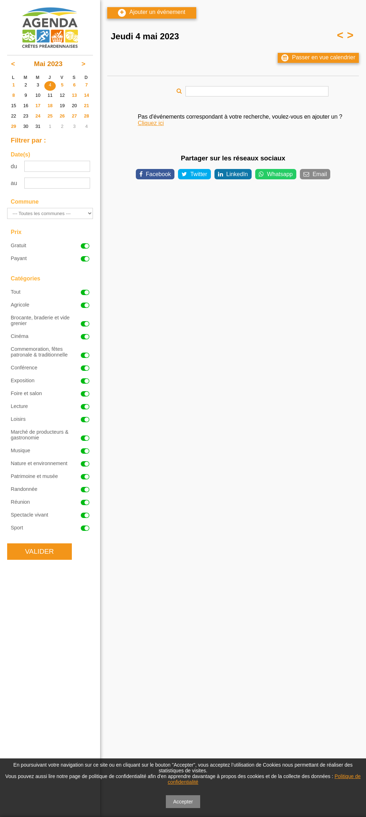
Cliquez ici (151, 123)
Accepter (183, 801)
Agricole (50, 305)
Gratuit (50, 245)
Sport (50, 527)
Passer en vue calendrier (318, 57)
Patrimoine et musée (50, 476)
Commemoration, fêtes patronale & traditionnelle (50, 352)
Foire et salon (50, 393)
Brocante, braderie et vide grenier (50, 320)
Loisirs (50, 419)
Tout (50, 292)
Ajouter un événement (152, 13)
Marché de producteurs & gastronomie (50, 434)
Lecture (50, 406)
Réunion (50, 502)
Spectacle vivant (50, 515)
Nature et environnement (50, 463)
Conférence (50, 367)
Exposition (50, 380)
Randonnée (50, 489)
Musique (50, 450)
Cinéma (50, 336)
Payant (50, 258)
